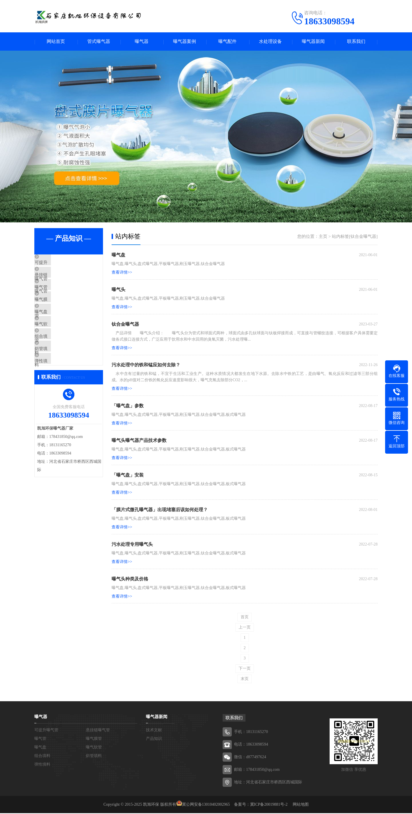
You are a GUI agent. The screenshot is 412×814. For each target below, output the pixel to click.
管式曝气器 (98, 41)
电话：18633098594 (251, 745)
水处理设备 (270, 41)
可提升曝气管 (61, 263)
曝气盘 (54, 331)
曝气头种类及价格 (130, 579)
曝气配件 (227, 41)
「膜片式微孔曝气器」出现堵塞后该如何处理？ (160, 510)
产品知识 (154, 739)
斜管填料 (56, 381)
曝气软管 (56, 347)
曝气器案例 (184, 41)
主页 (323, 236)
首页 (245, 618)
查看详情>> (122, 272)
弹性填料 (56, 398)
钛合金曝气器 (125, 324)
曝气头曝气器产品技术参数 (139, 440)
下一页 (245, 669)
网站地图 (301, 805)
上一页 (245, 628)
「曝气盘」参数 (128, 406)
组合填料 (56, 364)
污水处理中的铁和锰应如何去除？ (146, 365)
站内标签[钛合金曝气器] (355, 236)
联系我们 (356, 41)
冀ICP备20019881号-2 (269, 805)
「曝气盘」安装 (128, 475)
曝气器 (141, 41)
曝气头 (118, 289)
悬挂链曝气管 (61, 280)
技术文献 (154, 731)
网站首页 (56, 41)
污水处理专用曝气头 (132, 544)
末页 (245, 679)
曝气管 (54, 297)
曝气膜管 (56, 314)
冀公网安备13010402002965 (206, 805)
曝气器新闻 (313, 41)
